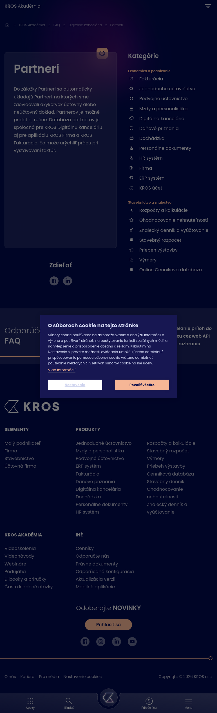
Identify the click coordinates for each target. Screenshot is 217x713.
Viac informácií (62, 370)
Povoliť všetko (142, 384)
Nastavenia (75, 384)
